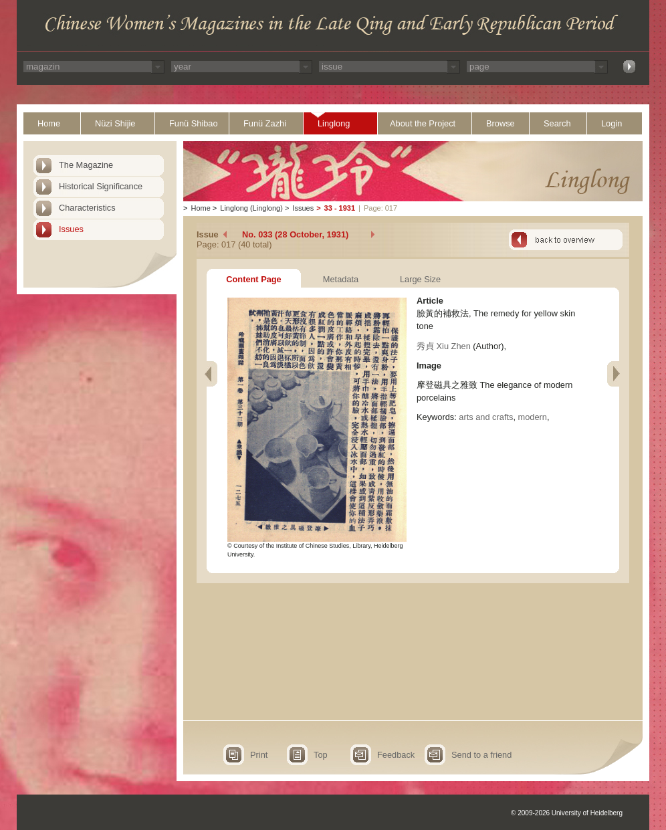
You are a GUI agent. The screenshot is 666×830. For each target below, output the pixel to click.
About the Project (422, 123)
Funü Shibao (193, 123)
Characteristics (87, 208)
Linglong (334, 123)
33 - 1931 (339, 208)
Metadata (340, 279)
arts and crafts (486, 417)
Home (48, 123)
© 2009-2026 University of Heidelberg (567, 813)
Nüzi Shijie (115, 123)
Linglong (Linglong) (251, 208)
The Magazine (86, 165)
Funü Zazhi (264, 123)
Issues (71, 229)
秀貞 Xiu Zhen (444, 346)
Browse (500, 123)
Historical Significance (100, 186)
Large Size (420, 279)
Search (557, 123)
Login (611, 123)
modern (532, 417)
